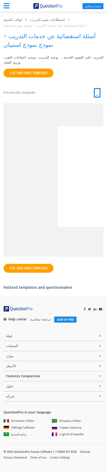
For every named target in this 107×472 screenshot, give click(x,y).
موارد (10, 356)
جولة (9, 336)
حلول (9, 386)
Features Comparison (23, 376)
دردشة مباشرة (40, 319)
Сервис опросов (67, 427)
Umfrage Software (19, 427)
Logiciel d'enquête (68, 434)
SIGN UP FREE (65, 319)
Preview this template (19, 93)
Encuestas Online (19, 421)
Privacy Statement (15, 457)
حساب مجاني (93, 6)
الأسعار (11, 366)
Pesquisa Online (66, 421)
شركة (10, 396)
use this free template (29, 73)
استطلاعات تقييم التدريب (51, 20)
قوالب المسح (16, 20)
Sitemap (85, 452)
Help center (15, 319)
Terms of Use (38, 457)
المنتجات (12, 346)
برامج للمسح (15, 434)
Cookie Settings (60, 457)
